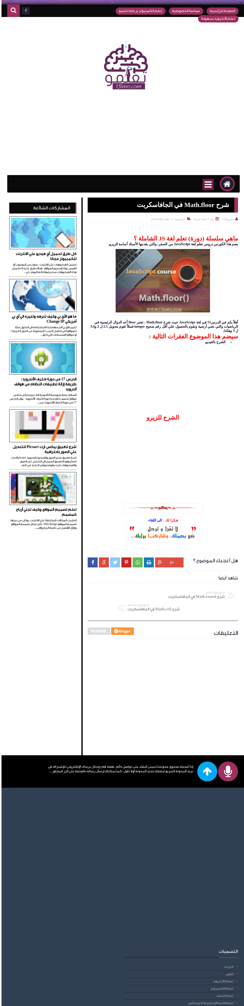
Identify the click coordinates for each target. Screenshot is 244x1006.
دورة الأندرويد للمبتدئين (39, 938)
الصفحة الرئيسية (219, 11)
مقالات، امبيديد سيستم (39, 982)
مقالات (52, 975)
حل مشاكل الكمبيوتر (41, 917)
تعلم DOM (49, 888)
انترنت (52, 796)
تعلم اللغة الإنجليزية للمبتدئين (34, 832)
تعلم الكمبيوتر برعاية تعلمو (137, 11)
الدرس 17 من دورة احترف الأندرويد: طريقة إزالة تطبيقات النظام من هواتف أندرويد (43, 384)
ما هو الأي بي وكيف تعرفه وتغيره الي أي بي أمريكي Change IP (42, 319)
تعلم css (51, 873)
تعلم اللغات (48, 825)
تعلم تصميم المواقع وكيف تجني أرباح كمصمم (44, 512)
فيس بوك (50, 967)
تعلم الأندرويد (47, 811)
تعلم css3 (50, 880)
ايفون (53, 803)
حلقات (52, 924)
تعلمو (192, 999)
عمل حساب (48, 960)
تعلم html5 (49, 902)
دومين (52, 946)
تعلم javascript (159, 219)
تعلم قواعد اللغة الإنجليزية (37, 859)
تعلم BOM (49, 866)
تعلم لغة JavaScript (186, 244)
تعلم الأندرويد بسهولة (215, 19)
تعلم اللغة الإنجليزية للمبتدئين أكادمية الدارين (37, 842)
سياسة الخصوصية (183, 11)
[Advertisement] (122, 135)
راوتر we (51, 953)
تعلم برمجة (48, 851)
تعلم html (50, 895)
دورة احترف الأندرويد (42, 931)
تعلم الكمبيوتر (45, 818)
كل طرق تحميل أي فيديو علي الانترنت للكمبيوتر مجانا (44, 256)
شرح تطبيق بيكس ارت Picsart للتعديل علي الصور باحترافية (43, 449)
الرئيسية (178, 219)
